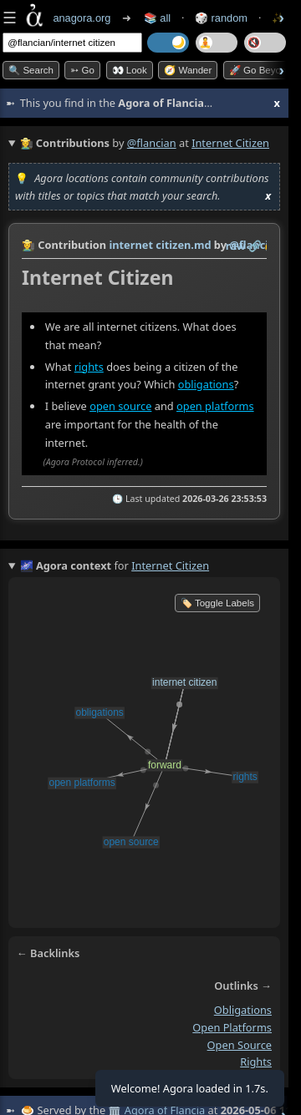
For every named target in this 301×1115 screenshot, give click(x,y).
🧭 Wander (188, 70)
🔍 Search (31, 70)
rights (89, 365)
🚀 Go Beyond (260, 70)
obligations (206, 384)
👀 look (129, 70)
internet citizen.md (160, 244)
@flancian (151, 142)
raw (236, 245)
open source (120, 405)
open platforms (215, 405)
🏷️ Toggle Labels (217, 603)
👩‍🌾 (28, 244)
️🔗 (255, 245)
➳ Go (82, 70)
